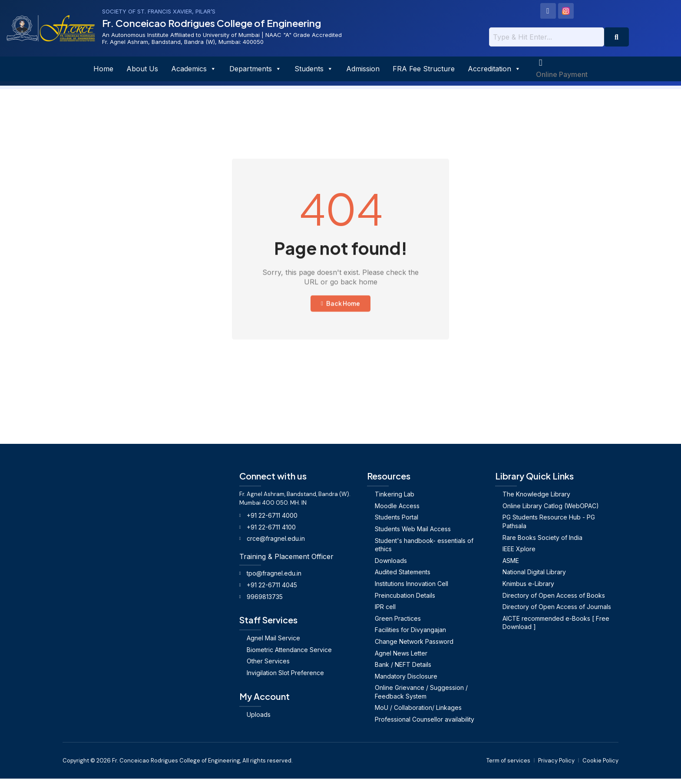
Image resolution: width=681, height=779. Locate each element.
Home (103, 69)
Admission (363, 69)
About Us (142, 69)
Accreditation (494, 69)
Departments (255, 69)
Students (313, 69)
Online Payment (562, 74)
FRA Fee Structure (424, 69)
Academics (193, 69)
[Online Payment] (540, 63)
